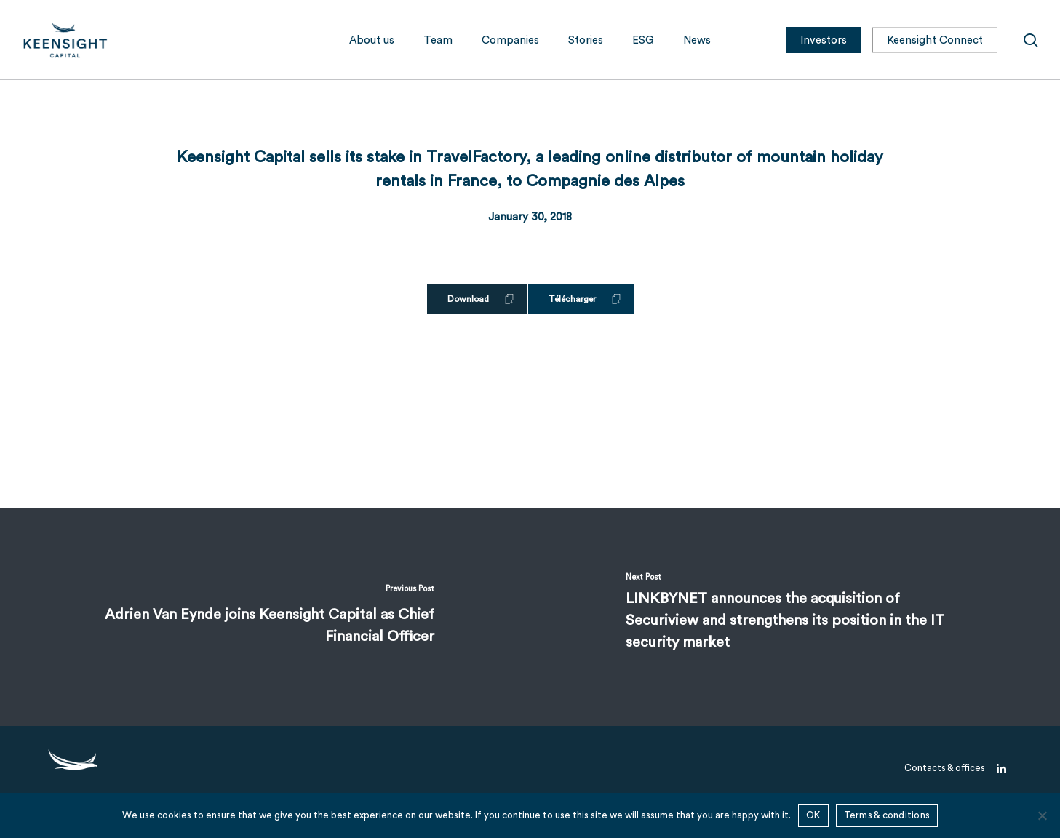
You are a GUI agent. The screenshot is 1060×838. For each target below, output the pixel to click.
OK (813, 815)
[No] (1042, 815)
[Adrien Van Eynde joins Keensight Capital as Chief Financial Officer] (265, 617)
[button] (476, 299)
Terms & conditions (887, 815)
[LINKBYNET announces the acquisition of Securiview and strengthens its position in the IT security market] (795, 617)
